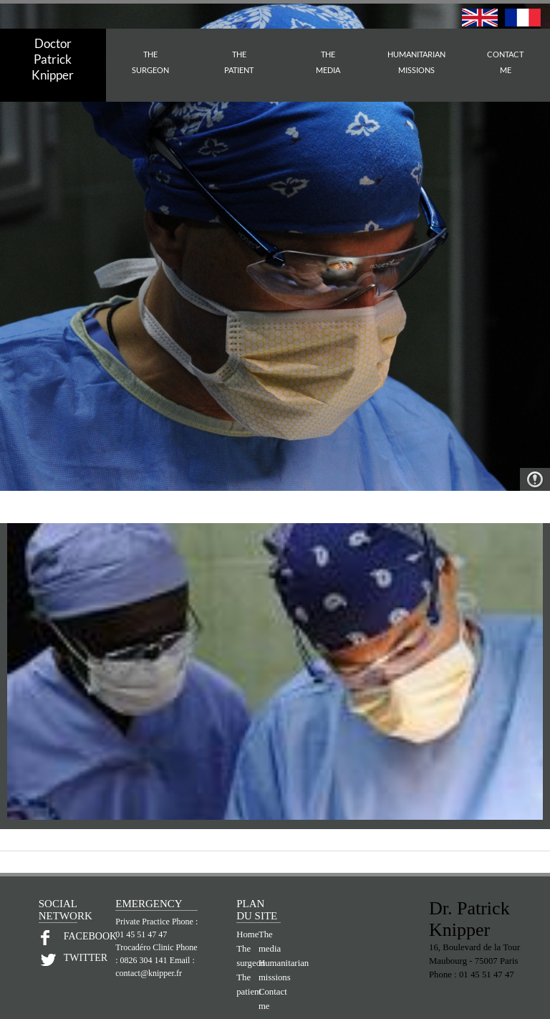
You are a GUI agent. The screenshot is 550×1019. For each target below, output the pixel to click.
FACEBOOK (70, 936)
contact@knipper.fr (148, 973)
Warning (535, 479)
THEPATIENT (239, 62)
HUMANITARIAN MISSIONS (416, 62)
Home (247, 934)
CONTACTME (505, 62)
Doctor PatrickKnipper (53, 59)
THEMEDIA (328, 62)
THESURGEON (150, 62)
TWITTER (70, 957)
